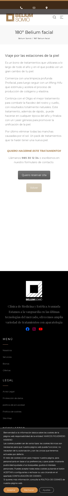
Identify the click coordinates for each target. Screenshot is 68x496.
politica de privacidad (14, 404)
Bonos (6, 363)
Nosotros (7, 350)
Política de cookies (12, 411)
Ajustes (46, 490)
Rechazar (29, 490)
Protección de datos (13, 398)
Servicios (7, 357)
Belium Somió (24, 38)
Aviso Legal (9, 391)
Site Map (7, 418)
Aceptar (11, 490)
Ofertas (7, 370)
